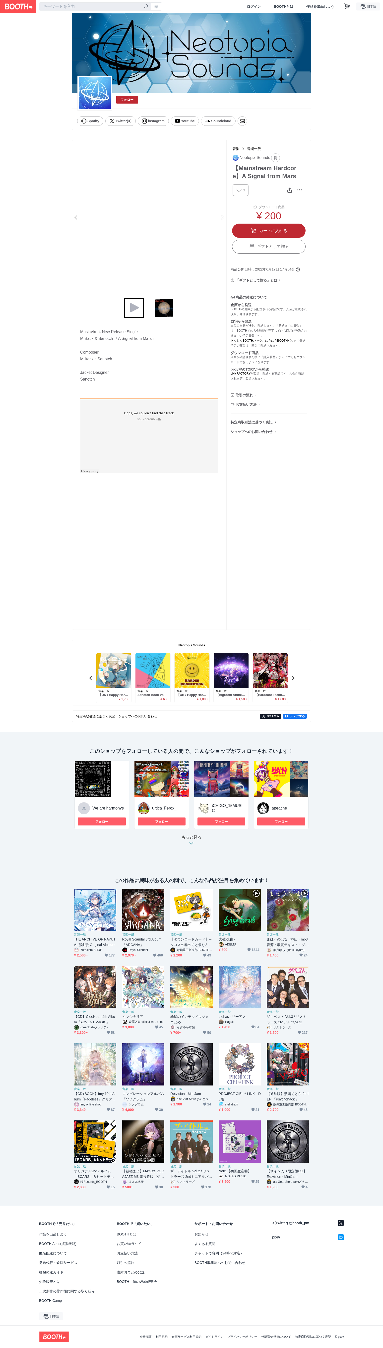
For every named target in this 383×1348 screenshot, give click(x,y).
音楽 (236, 149)
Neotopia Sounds (192, 645)
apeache (279, 808)
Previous (76, 217)
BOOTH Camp (50, 1301)
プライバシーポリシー (242, 1336)
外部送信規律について (276, 1336)
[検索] (146, 6)
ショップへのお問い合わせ (251, 432)
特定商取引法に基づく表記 (251, 422)
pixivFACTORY (241, 373)
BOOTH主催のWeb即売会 (137, 1282)
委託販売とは (49, 1282)
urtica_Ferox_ (164, 808)
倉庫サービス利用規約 (186, 1336)
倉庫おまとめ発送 (131, 1272)
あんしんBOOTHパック (246, 340)
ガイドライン (214, 1336)
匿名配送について (53, 1253)
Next (222, 217)
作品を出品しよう (320, 6)
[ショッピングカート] (347, 6)
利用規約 (162, 1336)
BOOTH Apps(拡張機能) (57, 1244)
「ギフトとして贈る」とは (256, 280)
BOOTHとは (283, 6)
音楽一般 (254, 149)
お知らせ (201, 1234)
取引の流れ (244, 395)
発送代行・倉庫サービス (58, 1263)
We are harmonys (108, 808)
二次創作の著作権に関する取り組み (67, 1291)
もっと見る (191, 841)
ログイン (254, 6)
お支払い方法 (246, 404)
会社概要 (146, 1336)
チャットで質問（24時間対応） (219, 1253)
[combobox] (95, 6)
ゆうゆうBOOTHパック (281, 340)
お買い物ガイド (129, 1244)
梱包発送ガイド (51, 1272)
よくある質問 (204, 1244)
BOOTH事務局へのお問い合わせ (219, 1263)
